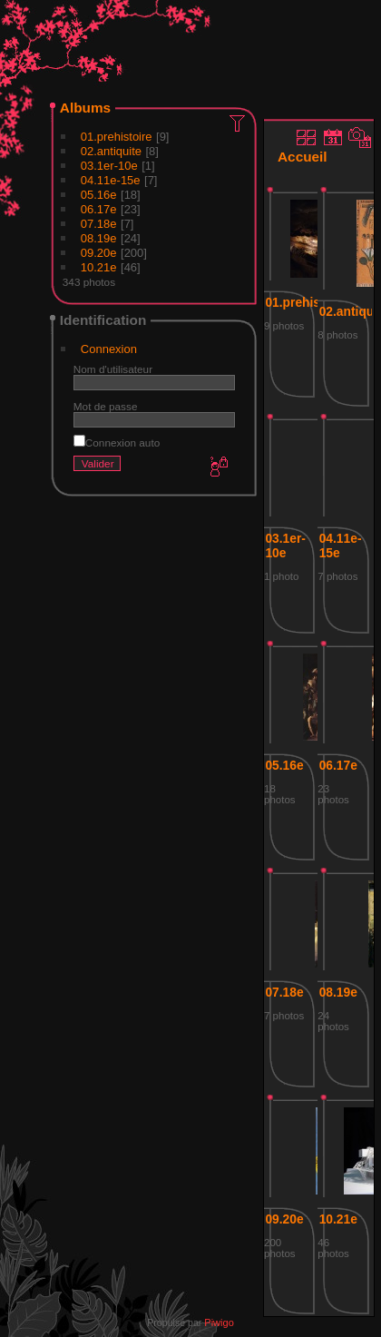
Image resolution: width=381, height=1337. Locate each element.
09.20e (99, 253)
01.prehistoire (116, 136)
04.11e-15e (111, 180)
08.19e (99, 238)
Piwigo (218, 1322)
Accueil (302, 156)
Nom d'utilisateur (112, 369)
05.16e (99, 195)
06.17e (99, 209)
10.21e (99, 267)
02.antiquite (111, 151)
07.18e (99, 224)
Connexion (109, 349)
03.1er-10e (109, 165)
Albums (85, 107)
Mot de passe (105, 406)
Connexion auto (116, 442)
